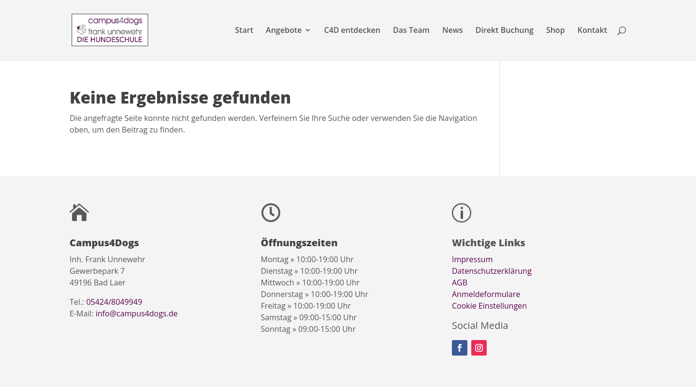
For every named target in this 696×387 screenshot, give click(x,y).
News (452, 31)
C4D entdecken (352, 31)
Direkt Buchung (505, 31)
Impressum (472, 259)
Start (244, 31)
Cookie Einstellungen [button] (489, 305)
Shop (555, 31)
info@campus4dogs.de (137, 313)
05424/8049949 (114, 302)
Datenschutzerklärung (492, 271)
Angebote (284, 31)
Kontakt (592, 31)
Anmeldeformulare (486, 294)
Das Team (411, 31)
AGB (459, 282)
